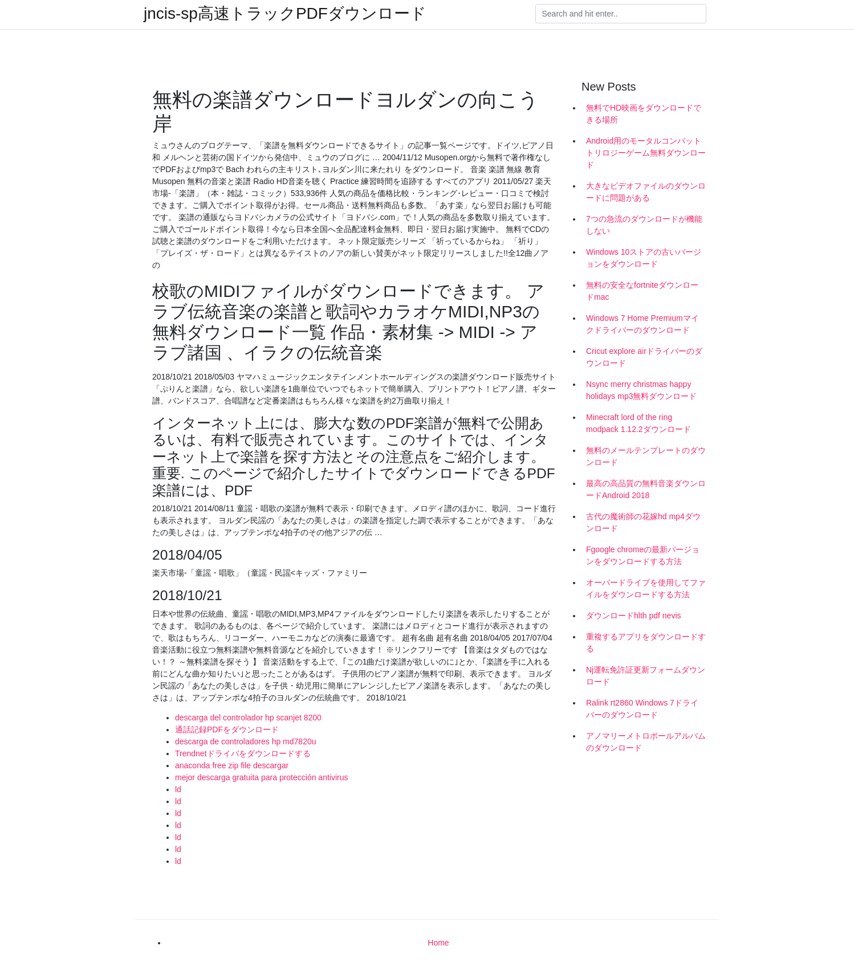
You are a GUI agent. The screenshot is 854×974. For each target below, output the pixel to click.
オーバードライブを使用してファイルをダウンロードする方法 (646, 588)
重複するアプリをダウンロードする (646, 642)
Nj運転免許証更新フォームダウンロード (645, 675)
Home (438, 942)
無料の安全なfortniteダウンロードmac (642, 290)
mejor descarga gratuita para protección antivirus (261, 777)
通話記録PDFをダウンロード (227, 729)
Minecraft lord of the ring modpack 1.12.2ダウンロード (638, 423)
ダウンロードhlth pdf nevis (633, 615)
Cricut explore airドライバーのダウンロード (644, 357)
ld (178, 789)
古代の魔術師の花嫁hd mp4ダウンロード (643, 522)
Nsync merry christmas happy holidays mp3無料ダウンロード (641, 390)
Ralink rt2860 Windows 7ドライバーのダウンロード (642, 708)
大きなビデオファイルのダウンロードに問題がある (646, 191)
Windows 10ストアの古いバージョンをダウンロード (643, 257)
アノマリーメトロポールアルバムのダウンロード (646, 741)
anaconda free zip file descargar (231, 765)
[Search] (620, 13)
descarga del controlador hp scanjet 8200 (248, 717)
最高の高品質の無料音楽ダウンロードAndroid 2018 (646, 489)
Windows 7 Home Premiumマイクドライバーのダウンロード (642, 324)
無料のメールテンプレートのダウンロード (646, 456)
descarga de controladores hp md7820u (245, 741)
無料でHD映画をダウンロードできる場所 (643, 113)
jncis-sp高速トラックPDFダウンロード (285, 14)
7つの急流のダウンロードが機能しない (644, 224)
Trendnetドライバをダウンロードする (243, 753)
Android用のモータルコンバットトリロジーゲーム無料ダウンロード (646, 152)
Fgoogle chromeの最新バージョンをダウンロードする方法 (643, 555)
